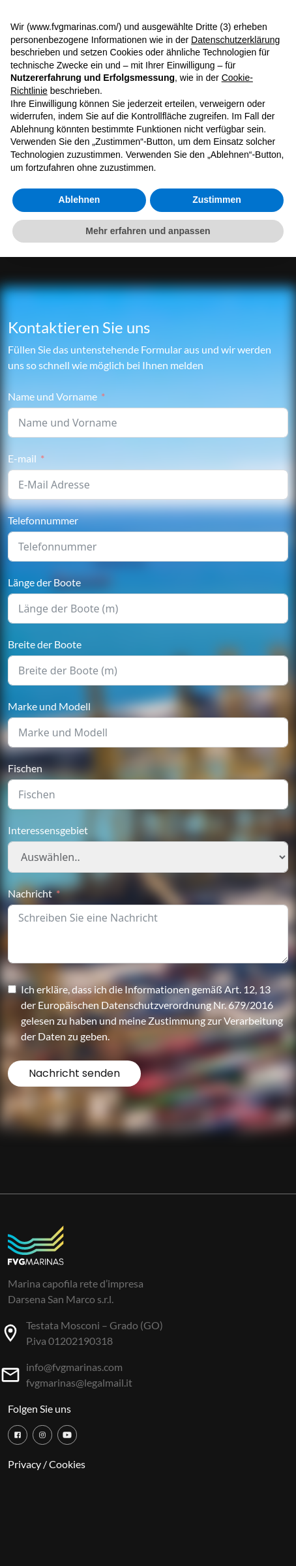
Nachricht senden (74, 1073)
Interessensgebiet (48, 830)
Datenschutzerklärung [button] (235, 40)
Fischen (25, 768)
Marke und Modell (49, 706)
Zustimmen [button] (216, 199)
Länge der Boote (44, 582)
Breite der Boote (44, 644)
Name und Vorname (52, 396)
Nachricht (30, 893)
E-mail (22, 458)
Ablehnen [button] (79, 199)
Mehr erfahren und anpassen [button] (147, 231)
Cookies (67, 1464)
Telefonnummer (43, 520)
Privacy (24, 1464)
